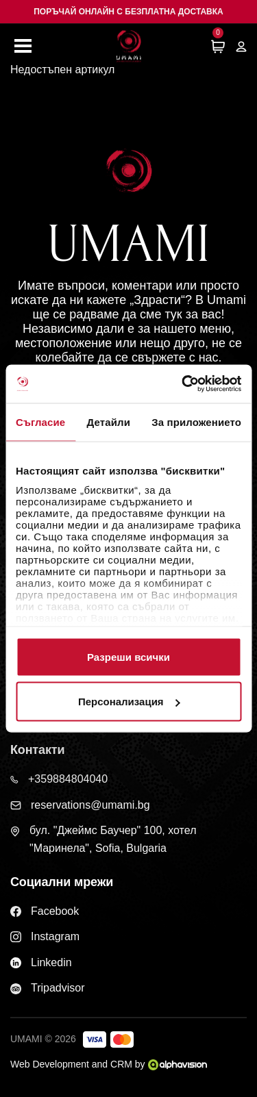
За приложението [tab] (196, 421)
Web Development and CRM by (108, 1064)
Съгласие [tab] (40, 421)
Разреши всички (128, 656)
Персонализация (129, 701)
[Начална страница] (128, 46)
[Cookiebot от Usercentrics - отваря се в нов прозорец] (183, 384)
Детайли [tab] (108, 421)
